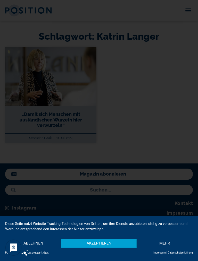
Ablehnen (33, 243)
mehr (164, 243)
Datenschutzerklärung (180, 252)
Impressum (159, 252)
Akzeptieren (99, 243)
